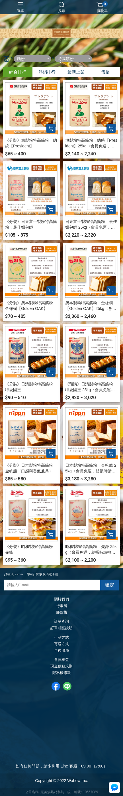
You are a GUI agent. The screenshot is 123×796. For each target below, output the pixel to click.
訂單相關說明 (61, 628)
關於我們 (61, 599)
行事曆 (61, 606)
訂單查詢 (61, 622)
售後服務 (61, 651)
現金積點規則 (61, 666)
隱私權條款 (61, 673)
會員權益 (61, 660)
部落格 (61, 612)
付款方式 (61, 637)
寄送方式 (61, 644)
